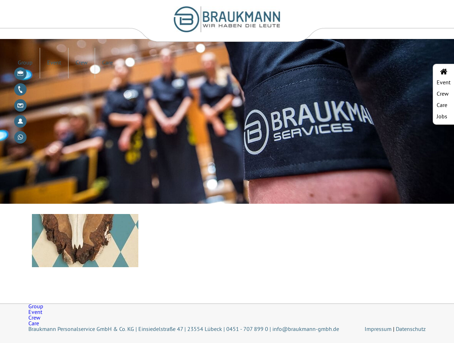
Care (107, 63)
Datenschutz (411, 329)
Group (25, 63)
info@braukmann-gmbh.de (305, 329)
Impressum (378, 329)
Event (54, 63)
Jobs (442, 116)
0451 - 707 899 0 (247, 329)
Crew (82, 63)
